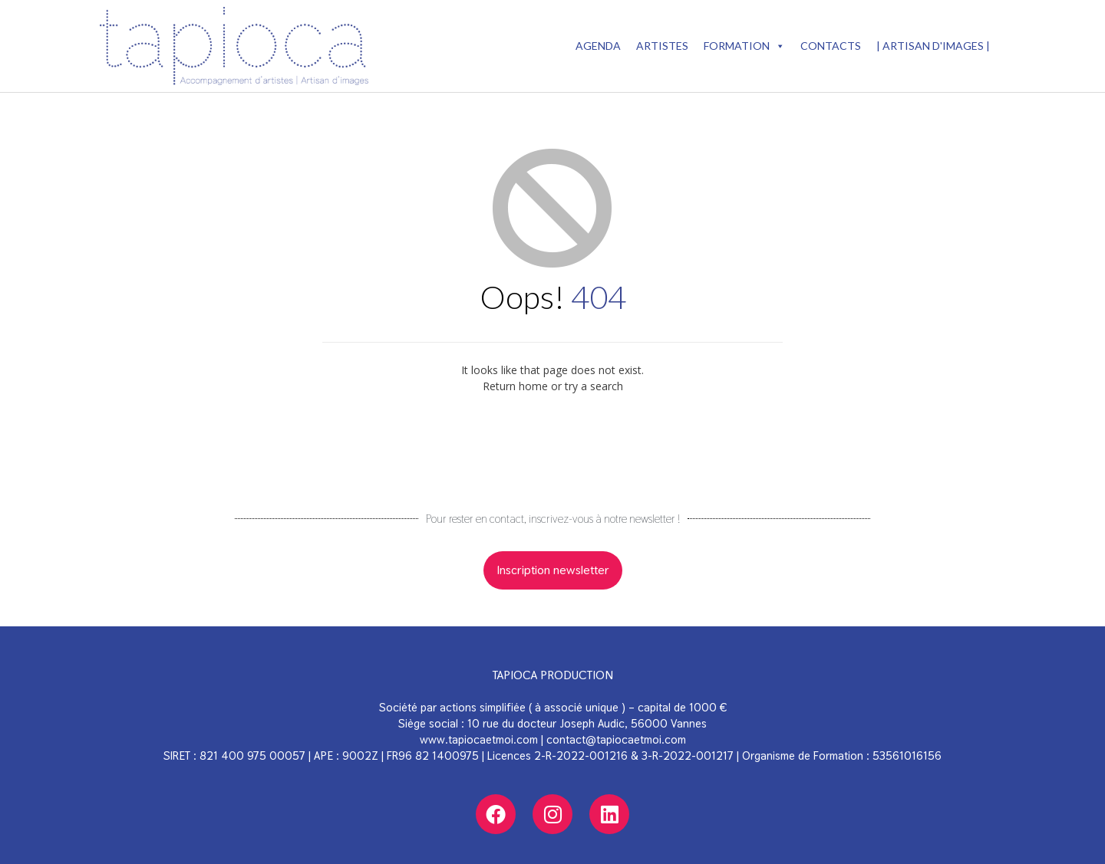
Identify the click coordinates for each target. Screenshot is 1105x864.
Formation (744, 46)
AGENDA (598, 45)
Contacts (830, 45)
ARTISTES (662, 45)
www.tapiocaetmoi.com (479, 739)
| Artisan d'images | (933, 45)
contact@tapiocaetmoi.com (616, 739)
